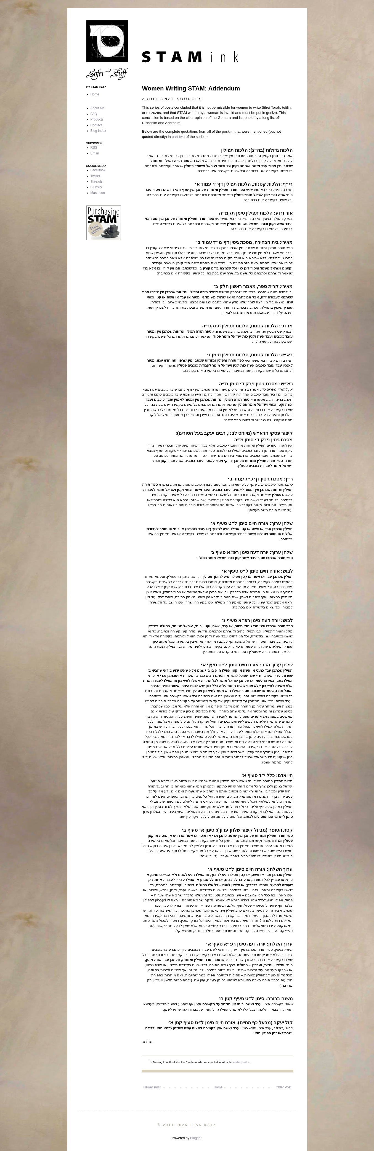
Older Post (283, 1087)
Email (95, 153)
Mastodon (98, 193)
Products (97, 119)
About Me (98, 108)
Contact (96, 125)
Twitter (95, 176)
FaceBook (98, 170)
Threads (97, 181)
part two (178, 137)
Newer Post (152, 1087)
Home (218, 1087)
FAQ (94, 114)
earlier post (240, 1062)
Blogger (195, 1138)
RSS (94, 147)
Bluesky (96, 187)
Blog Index (98, 131)
